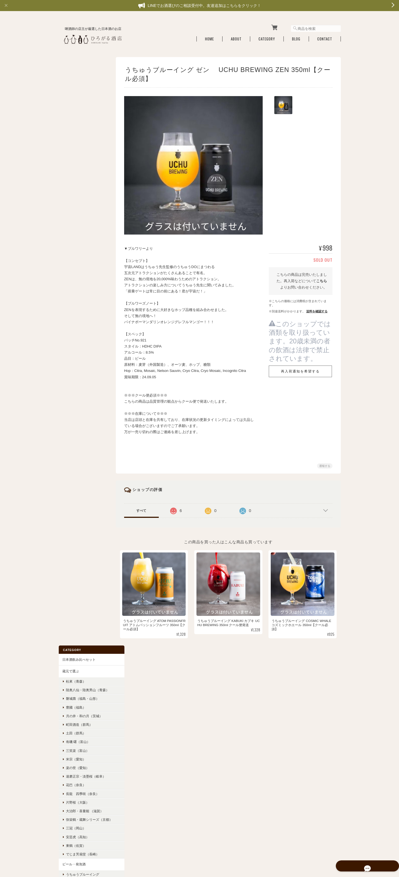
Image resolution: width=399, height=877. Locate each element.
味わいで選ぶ (72, 418)
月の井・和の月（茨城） (83, 129)
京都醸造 (72, 300)
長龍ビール (73, 335)
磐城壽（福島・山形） (82, 112)
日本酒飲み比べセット (78, 68)
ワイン (67, 389)
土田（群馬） (75, 146)
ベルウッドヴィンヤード (83, 399)
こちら (321, 279)
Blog (296, 36)
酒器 (65, 527)
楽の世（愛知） (77, 181)
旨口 (68, 506)
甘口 (68, 497)
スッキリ (72, 445)
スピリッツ (70, 377)
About (236, 36)
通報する (324, 463)
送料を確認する (317, 308)
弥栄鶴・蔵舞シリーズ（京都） (85, 235)
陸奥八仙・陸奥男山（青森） (83, 101)
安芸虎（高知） (77, 254)
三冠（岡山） (75, 246)
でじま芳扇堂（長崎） (82, 272)
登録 (84, 771)
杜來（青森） (75, 90)
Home (209, 36)
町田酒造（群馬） (78, 138)
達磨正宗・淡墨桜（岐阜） (85, 190)
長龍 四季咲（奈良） (82, 207)
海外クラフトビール (80, 344)
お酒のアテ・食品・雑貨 (80, 516)
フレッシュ (73, 436)
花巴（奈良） (75, 198)
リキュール (70, 365)
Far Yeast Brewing (82, 326)
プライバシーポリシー (279, 837)
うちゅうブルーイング (82, 292)
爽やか (70, 462)
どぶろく (68, 354)
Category (267, 36)
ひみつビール (75, 318)
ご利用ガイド (72, 636)
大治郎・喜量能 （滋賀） (84, 224)
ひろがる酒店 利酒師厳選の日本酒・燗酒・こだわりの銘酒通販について (205, 837)
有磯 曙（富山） (77, 155)
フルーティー (75, 428)
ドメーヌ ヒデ (75, 408)
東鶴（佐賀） (75, 263)
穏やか (70, 471)
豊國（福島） (75, 120)
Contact (324, 36)
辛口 (68, 488)
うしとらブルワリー (80, 309)
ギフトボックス (73, 539)
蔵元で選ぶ (70, 80)
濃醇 (68, 480)
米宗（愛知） (75, 172)
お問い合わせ (72, 659)
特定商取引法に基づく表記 (82, 647)
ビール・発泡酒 (73, 282)
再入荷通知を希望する (300, 369)
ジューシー (73, 454)
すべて (145, 508)
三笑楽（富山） (77, 164)
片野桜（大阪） (77, 215)
